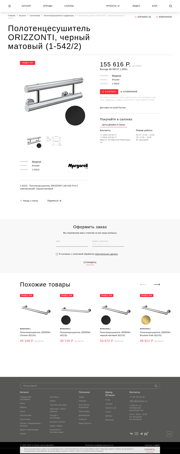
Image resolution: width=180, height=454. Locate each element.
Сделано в (152, 445)
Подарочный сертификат (25, 398)
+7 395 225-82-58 (137, 397)
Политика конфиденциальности (99, 445)
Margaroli (36, 162)
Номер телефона (100, 246)
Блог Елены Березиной (84, 406)
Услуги (108, 412)
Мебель (23, 407)
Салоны (69, 6)
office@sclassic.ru (138, 401)
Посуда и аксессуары (55, 416)
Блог (155, 6)
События (83, 419)
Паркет (23, 434)
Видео (136, 6)
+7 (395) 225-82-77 (108, 135)
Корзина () (143, 16)
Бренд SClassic (110, 393)
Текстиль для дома (58, 405)
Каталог (26, 6)
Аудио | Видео (56, 426)
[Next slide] (157, 284)
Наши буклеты (85, 423)
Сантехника (35, 16)
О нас (107, 400)
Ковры (53, 401)
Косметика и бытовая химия (56, 431)
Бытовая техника (57, 422)
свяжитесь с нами (113, 100)
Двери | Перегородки (29, 430)
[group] (113, 125)
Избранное (164, 17)
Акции (81, 397)
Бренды (47, 6)
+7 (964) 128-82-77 (108, 137)
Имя (58, 246)
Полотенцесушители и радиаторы (59, 16)
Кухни (22, 411)
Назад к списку (29, 201)
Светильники (26, 415)
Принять (149, 450)
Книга (22, 403)
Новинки (82, 401)
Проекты (113, 6)
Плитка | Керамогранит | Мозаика (31, 424)
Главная (11, 16)
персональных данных (106, 259)
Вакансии (109, 420)
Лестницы (54, 397)
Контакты (134, 392)
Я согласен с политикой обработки (88, 259)
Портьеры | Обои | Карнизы (58, 410)
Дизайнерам (84, 415)
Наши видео (84, 411)
